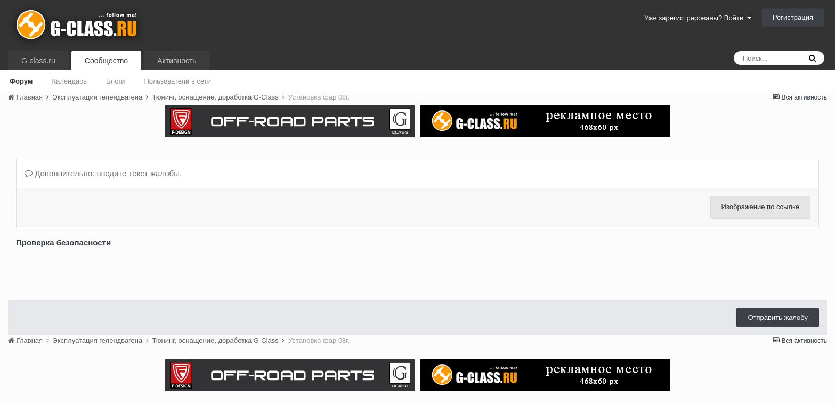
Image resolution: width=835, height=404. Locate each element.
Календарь (69, 81)
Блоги (115, 81)
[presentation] (97, 271)
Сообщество (106, 60)
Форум (21, 81)
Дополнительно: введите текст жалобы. (103, 173)
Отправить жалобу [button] (778, 317)
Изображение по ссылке (760, 207)
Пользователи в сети (177, 81)
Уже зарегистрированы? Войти (697, 18)
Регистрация (793, 17)
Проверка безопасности (63, 242)
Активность (177, 60)
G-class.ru (38, 60)
